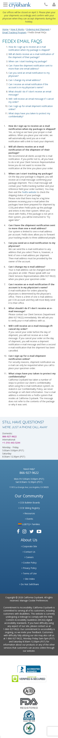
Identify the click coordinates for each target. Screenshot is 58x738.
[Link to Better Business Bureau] (29, 668)
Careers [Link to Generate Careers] (29, 557)
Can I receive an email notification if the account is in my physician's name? (28, 86)
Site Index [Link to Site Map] (29, 578)
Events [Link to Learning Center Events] (29, 518)
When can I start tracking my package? (28, 61)
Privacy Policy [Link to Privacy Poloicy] (29, 568)
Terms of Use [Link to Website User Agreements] (29, 573)
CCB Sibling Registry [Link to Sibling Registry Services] (29, 507)
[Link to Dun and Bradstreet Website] (29, 715)
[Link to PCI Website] (29, 728)
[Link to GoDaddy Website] (29, 678)
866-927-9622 (9, 436)
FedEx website (29, 192)
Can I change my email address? (25, 80)
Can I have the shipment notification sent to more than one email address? (30, 67)
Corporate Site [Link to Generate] (29, 546)
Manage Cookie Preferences (34, 600)
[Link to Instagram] (24, 531)
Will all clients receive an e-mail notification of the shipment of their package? (31, 56)
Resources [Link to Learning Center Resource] (29, 513)
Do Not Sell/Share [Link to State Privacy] (29, 584)
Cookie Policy (29, 562)
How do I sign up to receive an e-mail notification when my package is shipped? (29, 48)
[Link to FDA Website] (29, 703)
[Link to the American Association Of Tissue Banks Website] (29, 690)
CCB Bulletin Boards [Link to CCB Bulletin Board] (29, 502)
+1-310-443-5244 (11, 442)
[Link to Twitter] (31, 531)
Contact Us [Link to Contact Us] (29, 551)
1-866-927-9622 (11, 629)
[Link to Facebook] (18, 531)
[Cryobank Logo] (20, 4)
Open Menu (5, 4)
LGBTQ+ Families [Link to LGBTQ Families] (29, 524)
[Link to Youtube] (39, 531)
